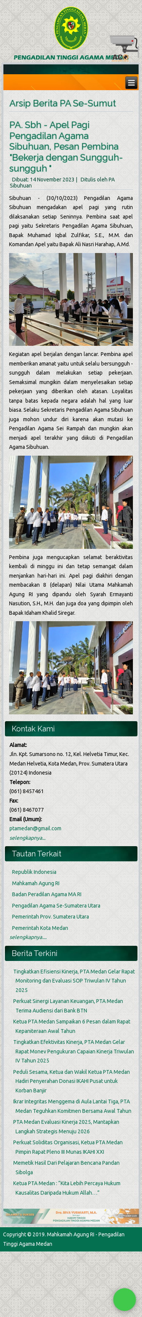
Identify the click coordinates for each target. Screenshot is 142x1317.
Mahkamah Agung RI (35, 883)
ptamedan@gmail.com (35, 828)
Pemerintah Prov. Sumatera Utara (50, 917)
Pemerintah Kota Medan (40, 928)
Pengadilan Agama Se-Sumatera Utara (56, 906)
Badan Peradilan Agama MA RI (46, 894)
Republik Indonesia (34, 872)
